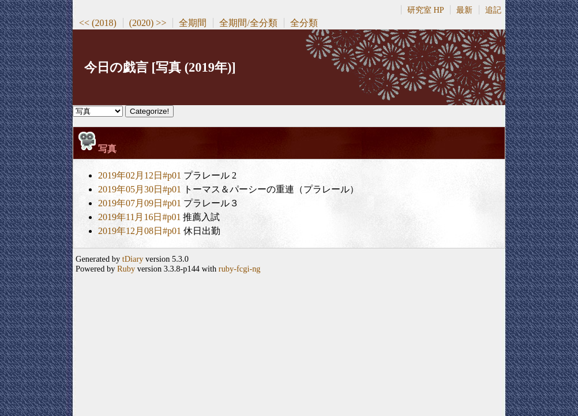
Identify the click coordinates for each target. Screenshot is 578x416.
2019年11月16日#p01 (139, 217)
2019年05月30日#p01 (139, 189)
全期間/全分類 (248, 23)
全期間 (193, 23)
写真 (107, 149)
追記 (493, 9)
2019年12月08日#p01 (139, 231)
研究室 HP (425, 9)
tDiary (133, 258)
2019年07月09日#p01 (139, 203)
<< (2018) (98, 23)
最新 (464, 9)
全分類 (304, 23)
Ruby (126, 268)
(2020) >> (148, 23)
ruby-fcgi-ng (240, 268)
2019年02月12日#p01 (139, 175)
